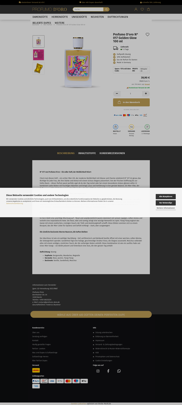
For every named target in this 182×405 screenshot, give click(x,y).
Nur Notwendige (165, 203)
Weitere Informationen (166, 208)
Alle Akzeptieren (165, 197)
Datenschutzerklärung (14, 203)
